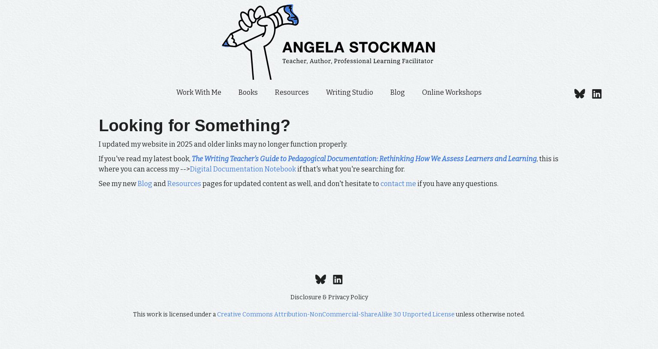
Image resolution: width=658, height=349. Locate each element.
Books (248, 92)
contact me (398, 184)
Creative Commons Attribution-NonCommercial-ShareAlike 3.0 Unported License (336, 314)
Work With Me (198, 92)
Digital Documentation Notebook (243, 169)
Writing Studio (349, 92)
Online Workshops (452, 92)
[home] (329, 42)
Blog (397, 92)
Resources (292, 92)
